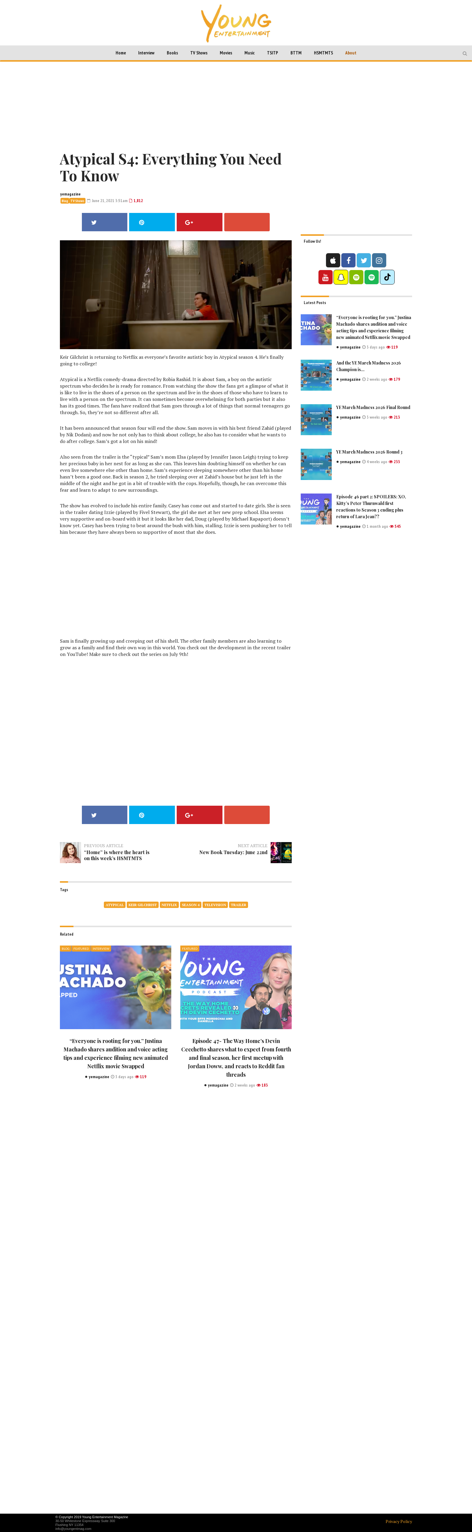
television (215, 905)
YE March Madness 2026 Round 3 (369, 451)
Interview (146, 53)
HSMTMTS (323, 53)
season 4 (191, 905)
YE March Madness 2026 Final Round (373, 407)
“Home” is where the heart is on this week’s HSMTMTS (117, 855)
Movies (226, 53)
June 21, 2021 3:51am (107, 200)
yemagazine (70, 194)
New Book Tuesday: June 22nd (239, 855)
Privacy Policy (399, 1521)
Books (172, 53)
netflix (169, 905)
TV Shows (198, 53)
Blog (65, 200)
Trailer (238, 905)
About (350, 53)
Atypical (115, 905)
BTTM (296, 53)
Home (121, 53)
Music (249, 53)
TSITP (272, 53)
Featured (81, 948)
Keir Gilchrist (143, 905)
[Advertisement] (236, 105)
